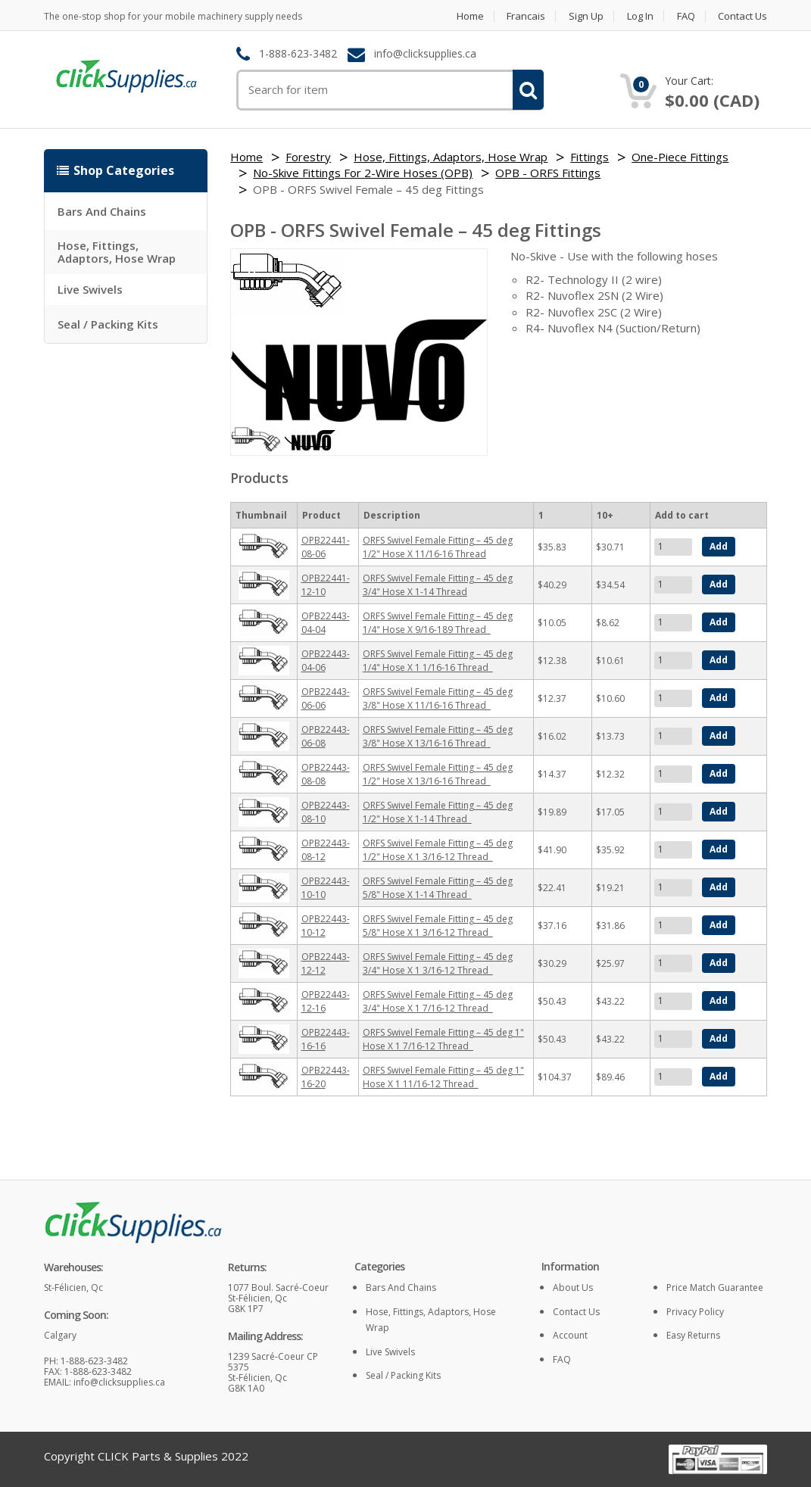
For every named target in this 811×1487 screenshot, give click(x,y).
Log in (640, 16)
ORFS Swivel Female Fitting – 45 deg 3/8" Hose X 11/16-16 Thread (438, 698)
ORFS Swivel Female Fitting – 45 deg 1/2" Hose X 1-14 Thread (438, 812)
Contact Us (742, 16)
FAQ (686, 16)
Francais (526, 16)
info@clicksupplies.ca (425, 54)
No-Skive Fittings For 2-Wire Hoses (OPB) (363, 172)
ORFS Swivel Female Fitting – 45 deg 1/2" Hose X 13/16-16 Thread (438, 774)
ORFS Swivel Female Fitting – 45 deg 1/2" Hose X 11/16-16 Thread (438, 547)
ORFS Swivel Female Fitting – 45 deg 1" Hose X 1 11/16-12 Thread (443, 1077)
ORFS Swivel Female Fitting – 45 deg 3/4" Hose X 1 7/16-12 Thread (438, 1001)
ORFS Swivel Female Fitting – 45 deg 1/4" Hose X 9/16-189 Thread (438, 622)
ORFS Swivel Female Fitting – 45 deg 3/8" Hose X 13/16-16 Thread (438, 736)
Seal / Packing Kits (108, 324)
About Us (573, 1287)
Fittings (589, 156)
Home (469, 16)
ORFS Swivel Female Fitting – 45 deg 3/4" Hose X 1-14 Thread (438, 585)
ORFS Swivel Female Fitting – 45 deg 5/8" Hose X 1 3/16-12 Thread (438, 925)
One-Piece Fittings (680, 156)
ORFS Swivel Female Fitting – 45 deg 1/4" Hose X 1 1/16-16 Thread (438, 660)
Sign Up (586, 16)
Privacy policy (695, 1311)
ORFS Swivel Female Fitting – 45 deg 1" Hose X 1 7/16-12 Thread (443, 1039)
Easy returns (693, 1335)
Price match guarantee (714, 1287)
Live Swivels (90, 289)
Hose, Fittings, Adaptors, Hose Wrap (117, 252)
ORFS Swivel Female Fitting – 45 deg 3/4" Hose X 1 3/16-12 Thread (438, 963)
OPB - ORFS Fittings (547, 172)
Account (570, 1335)
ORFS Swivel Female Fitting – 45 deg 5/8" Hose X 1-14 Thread (438, 887)
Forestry (308, 156)
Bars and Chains (102, 211)
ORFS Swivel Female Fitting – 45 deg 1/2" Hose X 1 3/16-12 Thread (438, 850)
